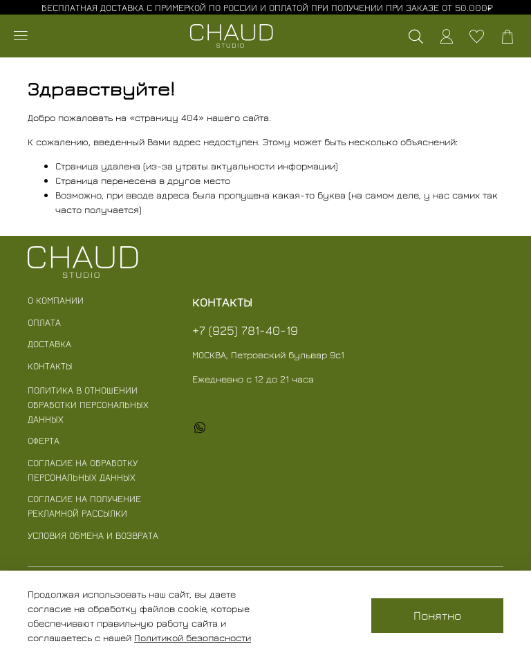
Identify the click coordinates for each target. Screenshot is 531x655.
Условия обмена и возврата (93, 535)
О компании (56, 300)
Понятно (437, 615)
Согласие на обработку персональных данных (83, 469)
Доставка (49, 343)
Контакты (50, 365)
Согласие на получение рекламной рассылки (84, 505)
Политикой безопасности (192, 637)
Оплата (44, 322)
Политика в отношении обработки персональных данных (88, 404)
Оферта (43, 440)
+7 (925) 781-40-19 (245, 330)
